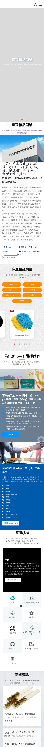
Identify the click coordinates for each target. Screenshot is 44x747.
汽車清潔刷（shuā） (13, 494)
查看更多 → (9, 721)
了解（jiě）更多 (13, 579)
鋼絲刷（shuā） (11, 295)
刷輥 (11, 284)
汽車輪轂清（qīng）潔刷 (22, 337)
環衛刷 (32, 290)
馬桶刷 (8, 500)
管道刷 (11, 290)
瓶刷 (7, 486)
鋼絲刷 (8, 491)
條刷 (32, 284)
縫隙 (32, 295)
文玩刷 (8, 517)
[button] (22, 119)
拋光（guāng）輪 (12, 514)
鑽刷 (7, 497)
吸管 (7, 508)
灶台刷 (22, 300)
